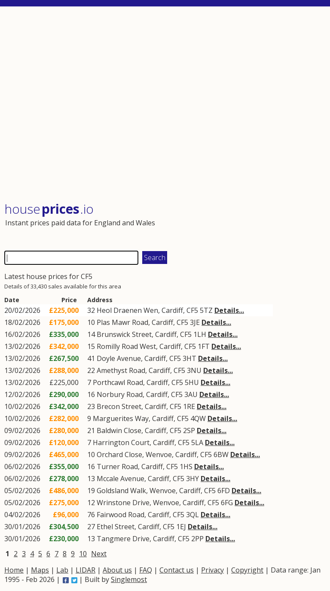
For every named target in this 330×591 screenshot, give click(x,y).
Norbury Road (120, 394)
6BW (221, 454)
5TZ (206, 310)
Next (99, 553)
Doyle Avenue (119, 358)
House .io (49, 209)
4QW (198, 418)
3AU (191, 394)
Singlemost (129, 579)
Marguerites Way (121, 418)
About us (117, 570)
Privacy (212, 570)
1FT (204, 346)
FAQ (145, 570)
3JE (195, 322)
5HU (192, 382)
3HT (189, 358)
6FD (223, 490)
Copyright (247, 570)
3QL (192, 514)
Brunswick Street (124, 334)
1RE (189, 406)
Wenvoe (159, 454)
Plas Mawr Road (122, 322)
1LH (199, 334)
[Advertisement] (164, 105)
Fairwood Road (120, 514)
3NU (194, 370)
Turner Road (117, 466)
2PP (197, 538)
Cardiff (172, 310)
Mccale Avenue (120, 478)
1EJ (181, 526)
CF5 (192, 310)
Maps (40, 570)
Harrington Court (121, 442)
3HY (192, 478)
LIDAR (85, 570)
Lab (62, 570)
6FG (227, 502)
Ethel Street (115, 526)
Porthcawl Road (118, 382)
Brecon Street (119, 406)
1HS (186, 466)
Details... (229, 310)
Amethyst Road (121, 370)
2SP (189, 430)
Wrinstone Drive (123, 502)
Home (14, 570)
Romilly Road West (126, 346)
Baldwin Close (119, 430)
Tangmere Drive (123, 538)
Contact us (176, 570)
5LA (197, 442)
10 (83, 553)
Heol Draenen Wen (127, 310)
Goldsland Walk (121, 490)
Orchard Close (119, 454)
